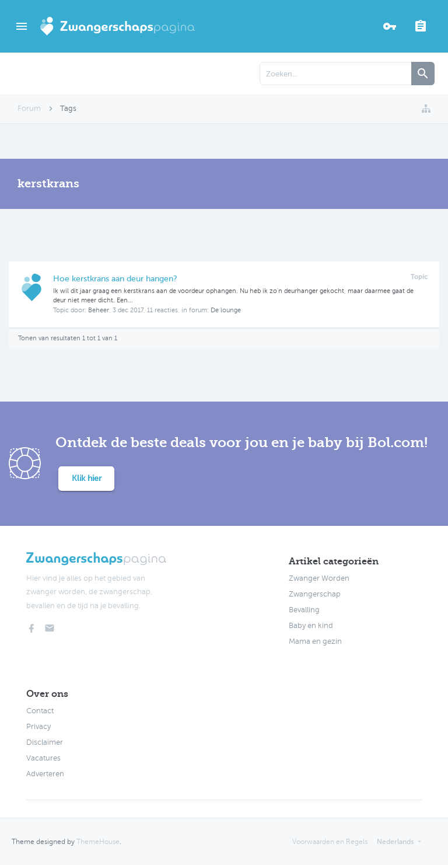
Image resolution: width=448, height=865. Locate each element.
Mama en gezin (315, 641)
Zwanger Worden (319, 578)
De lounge (226, 310)
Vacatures (43, 758)
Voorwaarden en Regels (330, 842)
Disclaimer (44, 742)
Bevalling (304, 610)
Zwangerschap (315, 594)
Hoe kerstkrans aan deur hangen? (115, 278)
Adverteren (45, 774)
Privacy (38, 727)
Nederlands (395, 842)
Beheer (98, 310)
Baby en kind (311, 626)
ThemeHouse (98, 842)
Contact (40, 711)
